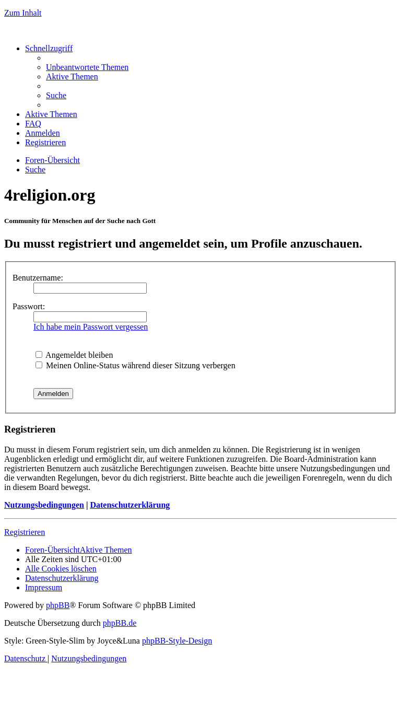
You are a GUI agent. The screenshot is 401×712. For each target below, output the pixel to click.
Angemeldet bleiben (74, 355)
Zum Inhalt (23, 12)
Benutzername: (38, 277)
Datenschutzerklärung (130, 504)
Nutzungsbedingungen (44, 504)
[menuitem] (87, 67)
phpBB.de (119, 622)
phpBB (57, 605)
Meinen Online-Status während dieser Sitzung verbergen (135, 365)
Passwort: (29, 306)
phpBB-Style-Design (177, 640)
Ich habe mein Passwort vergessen (90, 326)
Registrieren (24, 532)
